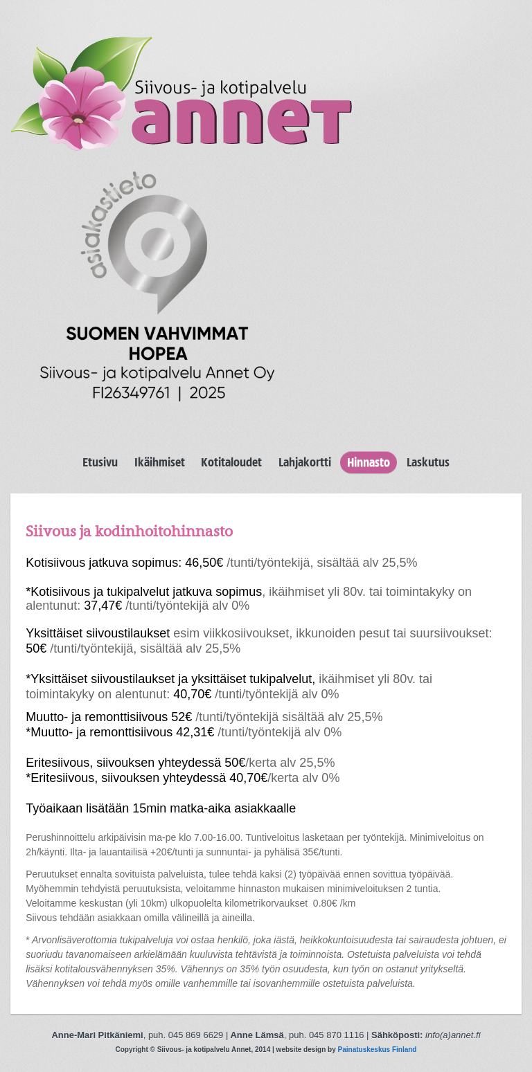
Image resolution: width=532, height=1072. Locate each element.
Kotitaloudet (231, 462)
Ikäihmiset (159, 462)
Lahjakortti (304, 462)
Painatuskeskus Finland (377, 1049)
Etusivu (100, 462)
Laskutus (428, 462)
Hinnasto (368, 462)
